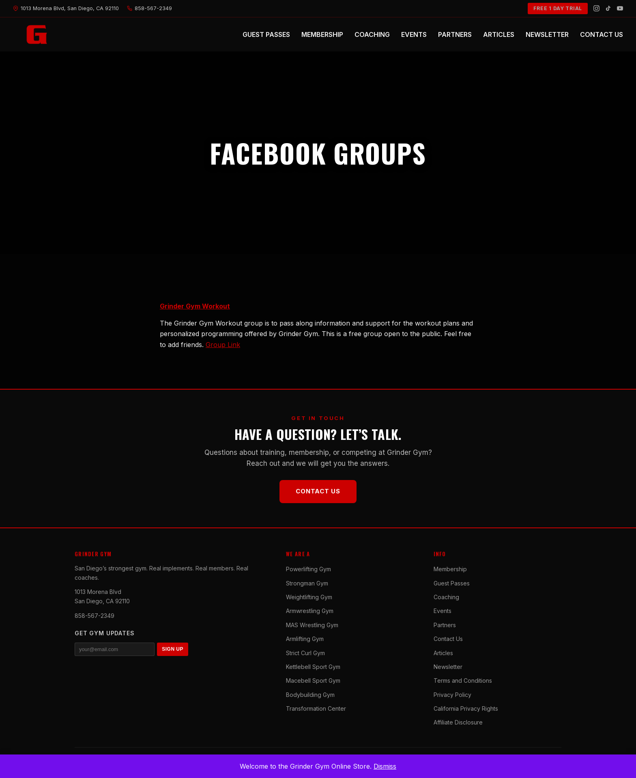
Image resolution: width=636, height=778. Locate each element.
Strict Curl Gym (305, 652)
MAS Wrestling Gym (312, 625)
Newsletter (448, 666)
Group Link (223, 345)
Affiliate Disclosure (458, 722)
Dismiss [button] (385, 766)
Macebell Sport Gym (313, 680)
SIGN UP (172, 649)
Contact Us (318, 491)
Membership (450, 569)
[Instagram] (596, 8)
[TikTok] (608, 8)
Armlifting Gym (305, 638)
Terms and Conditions (463, 680)
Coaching (446, 597)
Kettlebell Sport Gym (313, 666)
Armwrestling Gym (309, 610)
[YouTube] (620, 8)
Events (442, 610)
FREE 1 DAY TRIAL (557, 8)
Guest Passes (452, 583)
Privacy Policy (452, 694)
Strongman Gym (307, 583)
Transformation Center (316, 708)
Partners (445, 625)
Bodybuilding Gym (310, 694)
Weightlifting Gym (309, 597)
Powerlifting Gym (308, 569)
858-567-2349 (94, 615)
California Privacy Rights (466, 708)
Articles (443, 652)
